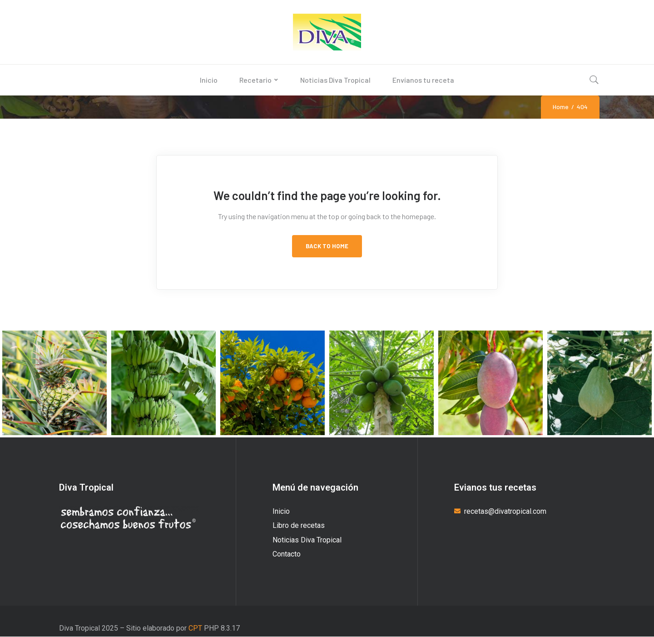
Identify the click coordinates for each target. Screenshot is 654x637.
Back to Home (327, 246)
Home (561, 106)
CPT (194, 628)
